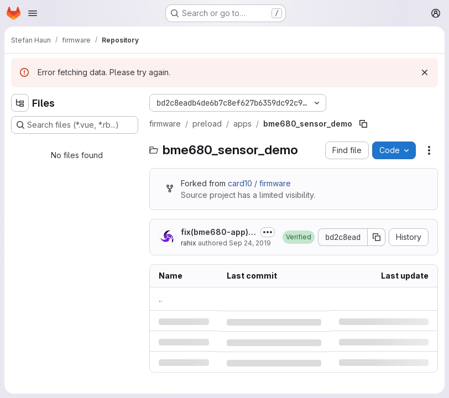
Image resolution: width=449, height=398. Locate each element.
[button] (299, 237)
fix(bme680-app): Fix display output (215, 232)
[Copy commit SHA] (376, 237)
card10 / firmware (259, 183)
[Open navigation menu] (32, 13)
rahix (188, 243)
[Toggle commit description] (267, 232)
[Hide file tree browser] (20, 103)
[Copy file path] (363, 124)
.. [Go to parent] (160, 298)
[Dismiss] (424, 72)
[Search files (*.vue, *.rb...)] (74, 125)
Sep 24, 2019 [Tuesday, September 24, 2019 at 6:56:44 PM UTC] (250, 243)
